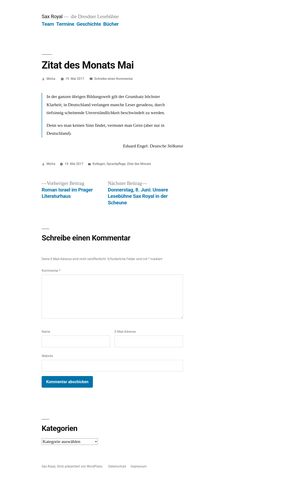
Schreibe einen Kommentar (113, 79)
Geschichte (89, 24)
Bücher (111, 24)
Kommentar (51, 271)
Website (47, 356)
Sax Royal (52, 16)
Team (48, 24)
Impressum (139, 466)
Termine (65, 24)
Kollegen (99, 164)
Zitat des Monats (139, 164)
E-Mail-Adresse (125, 332)
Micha (51, 79)
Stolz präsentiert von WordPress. (80, 466)
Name (46, 332)
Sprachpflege (116, 164)
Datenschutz (117, 466)
